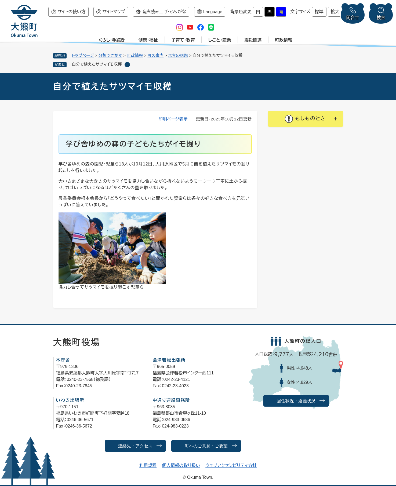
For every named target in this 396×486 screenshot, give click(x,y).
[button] (305, 119)
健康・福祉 (148, 40)
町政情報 (283, 40)
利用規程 (148, 465)
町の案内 (155, 55)
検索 (381, 17)
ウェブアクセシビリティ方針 (231, 465)
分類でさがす (110, 55)
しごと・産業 (219, 40)
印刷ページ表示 (173, 119)
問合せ (352, 17)
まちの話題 (178, 55)
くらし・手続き (112, 40)
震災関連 (252, 40)
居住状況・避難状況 (296, 401)
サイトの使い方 (71, 11)
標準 (319, 11)
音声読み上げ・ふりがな (164, 11)
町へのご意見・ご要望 (206, 446)
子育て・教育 (183, 40)
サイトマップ (114, 11)
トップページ (83, 55)
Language (212, 11)
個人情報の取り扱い (181, 465)
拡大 (335, 11)
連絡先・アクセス (135, 446)
